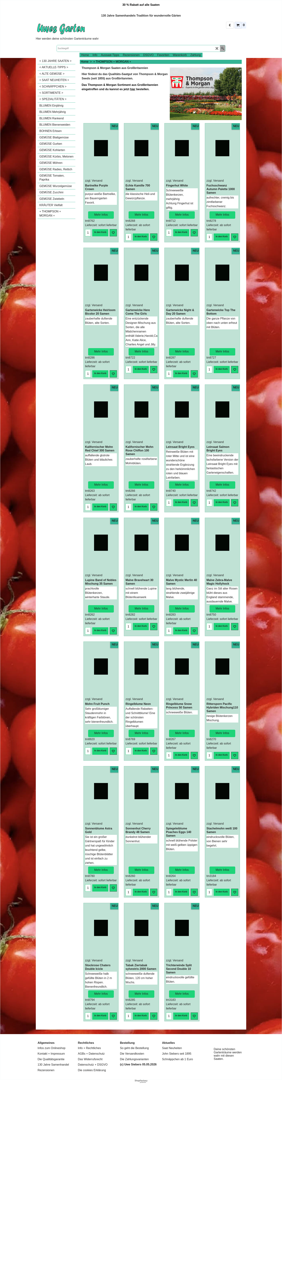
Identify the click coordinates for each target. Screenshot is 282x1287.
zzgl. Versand (93, 180)
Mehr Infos (101, 211)
